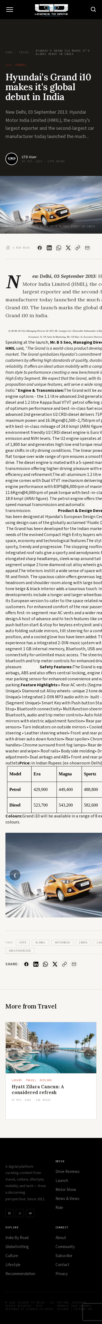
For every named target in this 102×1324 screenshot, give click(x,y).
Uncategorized (20, 950)
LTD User (29, 157)
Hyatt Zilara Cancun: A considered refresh (38, 1094)
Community (65, 1247)
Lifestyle (12, 1265)
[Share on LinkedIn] (49, 248)
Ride (59, 1208)
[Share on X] (68, 248)
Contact (62, 1265)
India (83, 942)
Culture (11, 1256)
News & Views (67, 1199)
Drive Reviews (67, 1172)
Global (40, 942)
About (60, 1238)
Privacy (61, 1274)
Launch (61, 1181)
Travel (24, 52)
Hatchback (62, 942)
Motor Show (65, 1190)
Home (9, 52)
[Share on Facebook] (39, 248)
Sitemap (63, 1309)
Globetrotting (17, 1247)
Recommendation (20, 1274)
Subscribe (63, 1256)
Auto (22, 942)
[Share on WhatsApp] (58, 248)
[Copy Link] (78, 248)
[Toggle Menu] (9, 9)
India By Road (17, 1238)
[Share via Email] (87, 248)
